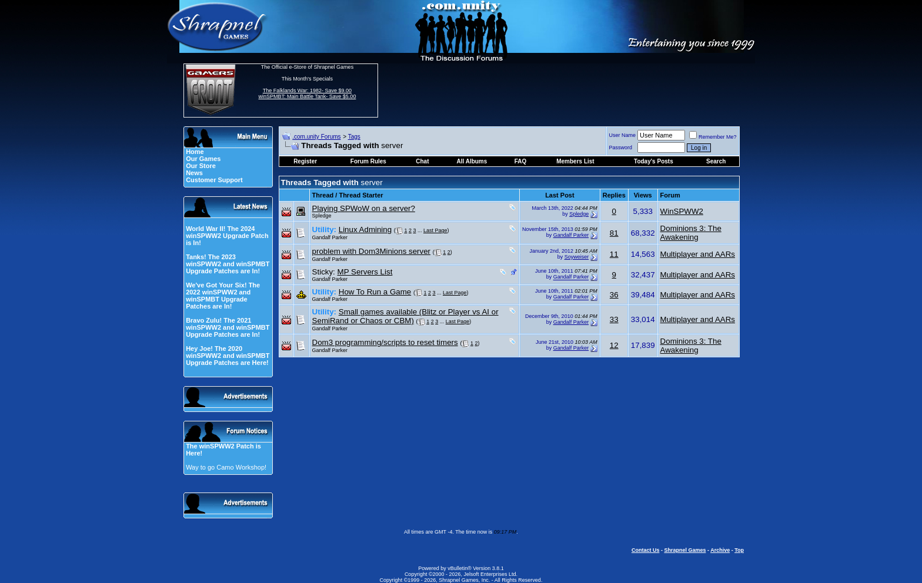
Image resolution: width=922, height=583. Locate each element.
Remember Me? (713, 137)
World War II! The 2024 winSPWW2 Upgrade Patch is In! (227, 235)
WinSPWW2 (681, 211)
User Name (622, 135)
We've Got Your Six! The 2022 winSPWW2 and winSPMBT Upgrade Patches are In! (223, 296)
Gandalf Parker (330, 237)
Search (716, 161)
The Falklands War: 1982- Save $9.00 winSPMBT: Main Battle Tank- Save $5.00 (307, 93)
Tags (354, 136)
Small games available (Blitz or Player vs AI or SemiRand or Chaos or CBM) (405, 316)
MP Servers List (365, 271)
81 (614, 233)
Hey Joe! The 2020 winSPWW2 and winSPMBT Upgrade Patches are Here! (227, 355)
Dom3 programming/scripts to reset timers (385, 342)
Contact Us (646, 550)
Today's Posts (653, 161)
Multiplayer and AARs (697, 254)
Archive (720, 550)
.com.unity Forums (316, 136)
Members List (575, 161)
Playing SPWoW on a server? (363, 208)
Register (305, 161)
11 (614, 254)
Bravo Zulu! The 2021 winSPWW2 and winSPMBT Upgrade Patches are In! (227, 327)
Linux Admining (365, 229)
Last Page (435, 230)
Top (739, 550)
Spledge (322, 216)
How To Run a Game (375, 291)
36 (614, 294)
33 (614, 319)
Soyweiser (576, 257)
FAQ (521, 161)
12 (614, 345)
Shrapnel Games (685, 550)
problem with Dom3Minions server (371, 251)
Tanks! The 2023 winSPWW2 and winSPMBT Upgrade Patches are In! (227, 263)
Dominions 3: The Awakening (690, 233)
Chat (422, 161)
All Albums (471, 161)
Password (621, 147)
